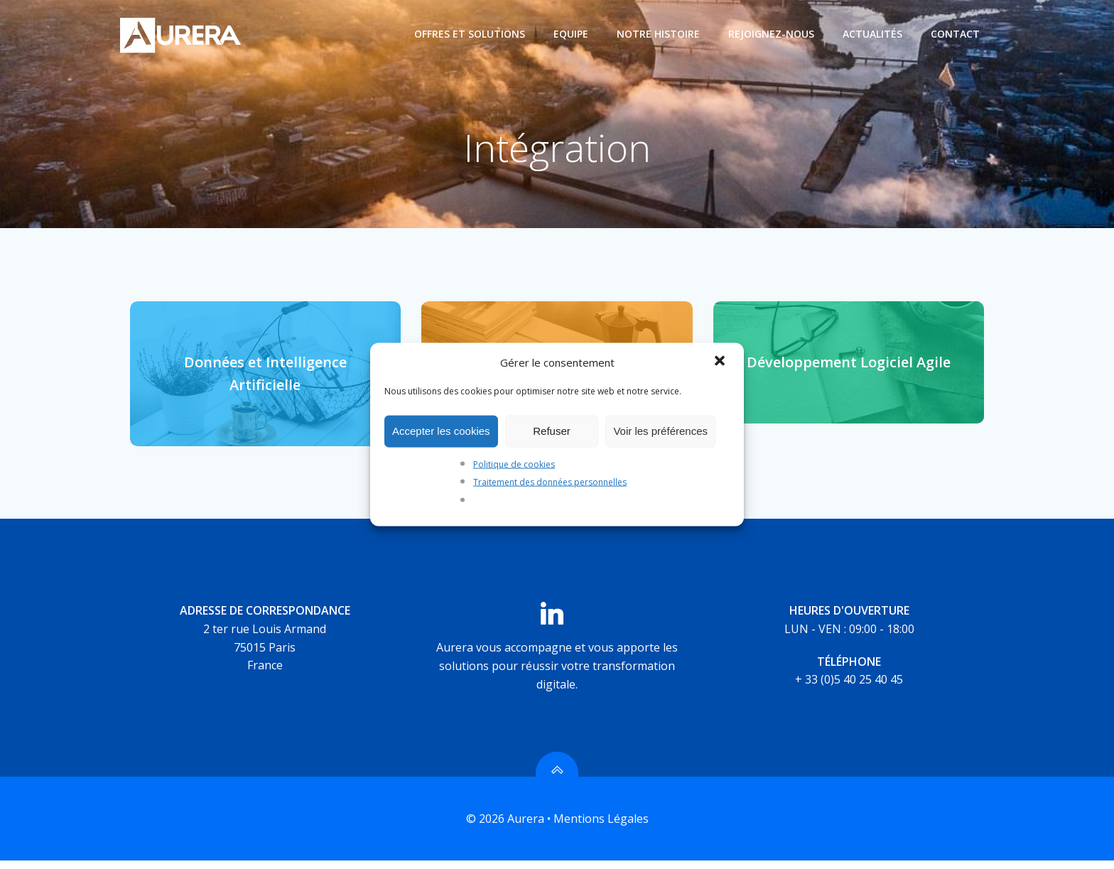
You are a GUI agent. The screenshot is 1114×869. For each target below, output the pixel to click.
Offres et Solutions (470, 34)
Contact (955, 34)
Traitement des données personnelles (550, 482)
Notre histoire (659, 34)
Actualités (873, 34)
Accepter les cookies (441, 431)
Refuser (551, 431)
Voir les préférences (660, 431)
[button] (721, 361)
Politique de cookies (514, 464)
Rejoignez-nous (772, 34)
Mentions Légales (601, 827)
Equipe (571, 34)
